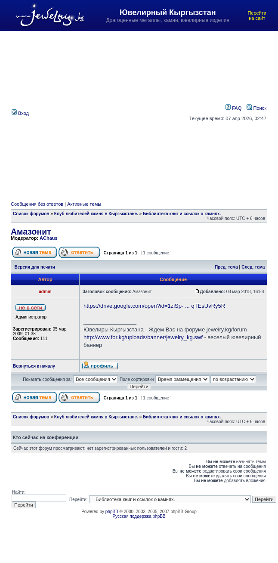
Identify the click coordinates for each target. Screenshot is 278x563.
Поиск (256, 108)
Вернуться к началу (34, 366)
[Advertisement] (81, 112)
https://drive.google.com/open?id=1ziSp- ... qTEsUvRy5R (154, 306)
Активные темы (84, 204)
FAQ (233, 108)
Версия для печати (35, 267)
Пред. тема (226, 267)
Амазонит (31, 231)
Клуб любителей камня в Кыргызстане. (96, 213)
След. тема (253, 267)
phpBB (111, 511)
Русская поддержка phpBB (138, 516)
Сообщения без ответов (37, 204)
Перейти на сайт (256, 15)
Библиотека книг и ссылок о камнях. (182, 213)
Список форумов (31, 213)
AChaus (49, 238)
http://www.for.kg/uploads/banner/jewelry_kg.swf (143, 337)
